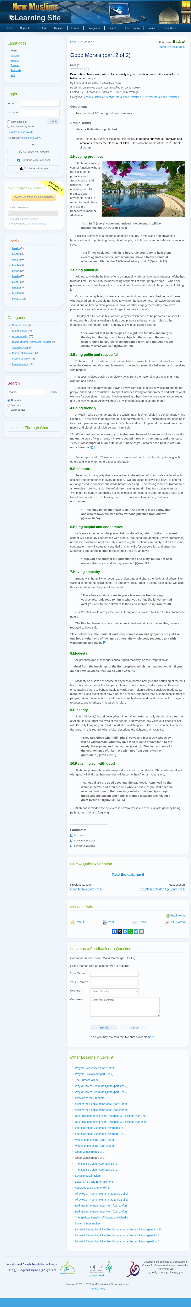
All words (14, 400)
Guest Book (169, 28)
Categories (95, 28)
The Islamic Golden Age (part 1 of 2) (162, 889)
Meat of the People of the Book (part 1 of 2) (101, 1103)
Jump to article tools (171, 46)
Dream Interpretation (87, 1223)
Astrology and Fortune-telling (92, 1187)
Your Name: (78, 973)
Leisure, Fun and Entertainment (94, 1181)
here (151, 1037)
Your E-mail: (79, 982)
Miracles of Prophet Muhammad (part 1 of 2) (101, 1193)
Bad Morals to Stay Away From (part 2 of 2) (101, 1211)
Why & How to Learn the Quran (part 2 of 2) (101, 1092)
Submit (103, 1027)
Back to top (176, 915)
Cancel (134, 1027)
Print (108, 922)
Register (58, 28)
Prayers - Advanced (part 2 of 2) (94, 1074)
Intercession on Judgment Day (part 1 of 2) (100, 1127)
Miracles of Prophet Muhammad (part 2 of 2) (101, 1199)
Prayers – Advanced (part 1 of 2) (94, 1068)
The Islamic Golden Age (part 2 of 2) (96, 1169)
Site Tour (41, 28)
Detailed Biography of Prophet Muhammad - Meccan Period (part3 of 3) (118, 1241)
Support (24, 28)
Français (15, 65)
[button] (9, 248)
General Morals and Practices (161, 97)
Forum (151, 28)
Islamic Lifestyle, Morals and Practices (118, 97)
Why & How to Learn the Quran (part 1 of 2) (101, 1086)
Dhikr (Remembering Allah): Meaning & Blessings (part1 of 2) (111, 1115)
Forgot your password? (20, 132)
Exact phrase (16, 409)
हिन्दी (13, 75)
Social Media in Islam (88, 1175)
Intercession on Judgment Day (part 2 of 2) (100, 1133)
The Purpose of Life (87, 1080)
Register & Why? (31, 137)
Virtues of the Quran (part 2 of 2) (94, 1145)
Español (15, 60)
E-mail (139, 922)
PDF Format (175, 922)
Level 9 (74, 42)
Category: (76, 97)
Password (13, 112)
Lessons (88, 97)
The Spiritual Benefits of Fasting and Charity (101, 1217)
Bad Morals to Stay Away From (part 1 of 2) (101, 1205)
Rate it (77, 922)
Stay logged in (17, 121)
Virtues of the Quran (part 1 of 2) (94, 1139)
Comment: (77, 999)
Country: (76, 990)
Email (11, 103)
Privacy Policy (98, 1288)
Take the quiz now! (128, 874)
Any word (14, 405)
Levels (76, 28)
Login (53, 121)
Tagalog (15, 55)
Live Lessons (132, 28)
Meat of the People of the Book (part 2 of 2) (101, 1109)
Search (113, 28)
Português (16, 70)
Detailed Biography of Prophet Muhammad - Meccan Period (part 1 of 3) (118, 1229)
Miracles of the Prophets (89, 1097)
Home (9, 28)
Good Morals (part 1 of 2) (86, 889)
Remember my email (21, 126)
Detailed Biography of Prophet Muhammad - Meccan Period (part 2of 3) (118, 1235)
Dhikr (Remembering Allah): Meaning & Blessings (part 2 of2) (111, 1121)
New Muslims (35, 13)
